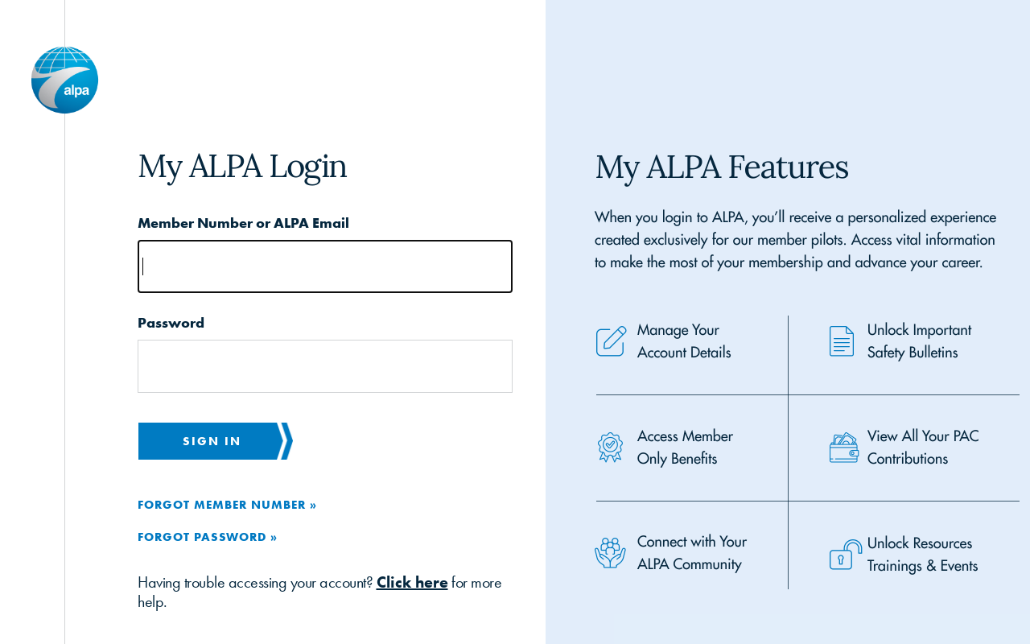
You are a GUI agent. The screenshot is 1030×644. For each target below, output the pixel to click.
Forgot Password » (208, 536)
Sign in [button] (212, 440)
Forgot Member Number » (227, 504)
